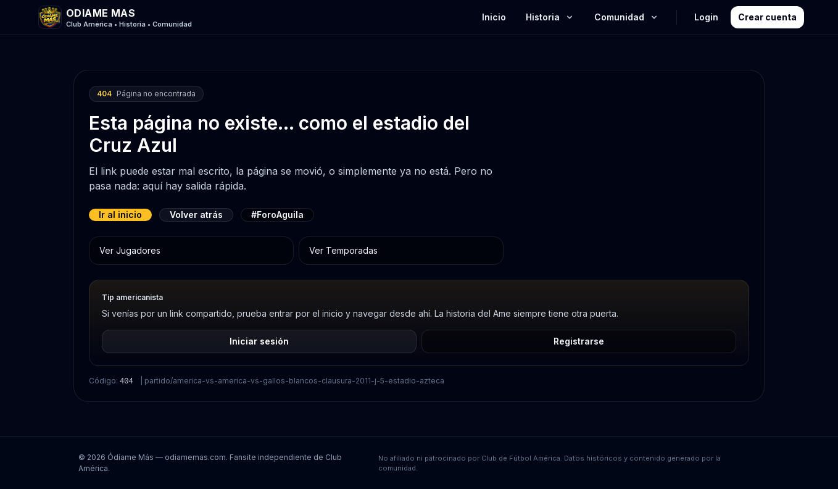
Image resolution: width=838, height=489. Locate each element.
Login (706, 17)
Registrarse (579, 341)
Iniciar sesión (259, 341)
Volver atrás (196, 214)
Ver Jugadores (129, 250)
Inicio (494, 17)
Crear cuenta (767, 17)
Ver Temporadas (343, 250)
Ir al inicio (120, 214)
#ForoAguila (277, 214)
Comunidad (626, 17)
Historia (550, 17)
